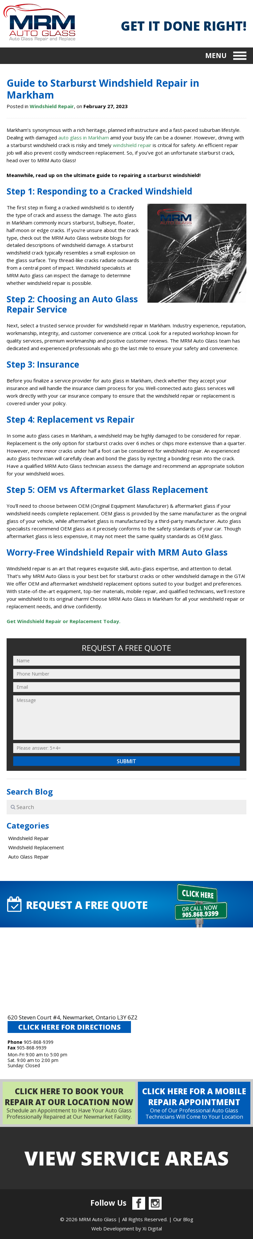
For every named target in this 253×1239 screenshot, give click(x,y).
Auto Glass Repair (28, 856)
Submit (126, 761)
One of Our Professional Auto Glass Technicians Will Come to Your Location (194, 1103)
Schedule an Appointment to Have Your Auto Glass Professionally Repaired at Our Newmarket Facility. (69, 1103)
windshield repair (132, 145)
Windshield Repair (52, 106)
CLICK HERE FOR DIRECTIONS (69, 1027)
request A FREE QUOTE (76, 904)
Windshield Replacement (36, 847)
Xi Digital (152, 1228)
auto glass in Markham (83, 137)
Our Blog (183, 1219)
